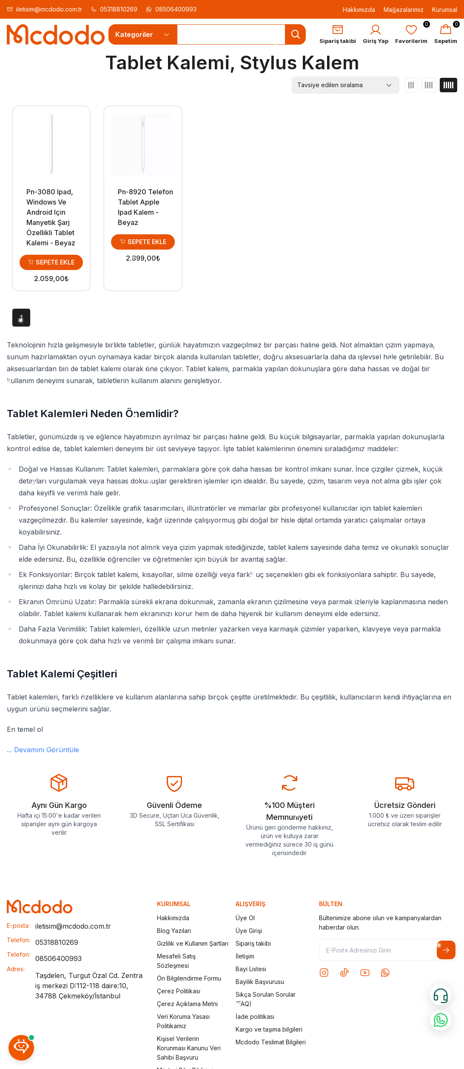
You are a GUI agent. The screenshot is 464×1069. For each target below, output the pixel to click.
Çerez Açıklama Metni (187, 1003)
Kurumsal (444, 9)
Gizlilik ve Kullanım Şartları (192, 943)
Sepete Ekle (51, 262)
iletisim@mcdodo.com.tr (44, 9)
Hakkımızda (359, 9)
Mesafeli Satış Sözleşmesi (176, 960)
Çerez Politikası (178, 991)
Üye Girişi (249, 930)
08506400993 (171, 9)
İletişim (245, 956)
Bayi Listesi (251, 968)
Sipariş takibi (253, 943)
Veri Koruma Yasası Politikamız (183, 1021)
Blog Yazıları (174, 930)
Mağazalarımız (404, 9)
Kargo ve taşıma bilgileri (269, 1029)
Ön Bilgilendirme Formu (189, 978)
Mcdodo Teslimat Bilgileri (271, 1042)
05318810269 (114, 9)
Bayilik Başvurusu (260, 981)
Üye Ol (245, 917)
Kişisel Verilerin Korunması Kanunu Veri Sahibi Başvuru (189, 1048)
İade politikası (255, 1016)
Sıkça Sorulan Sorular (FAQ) (266, 999)
